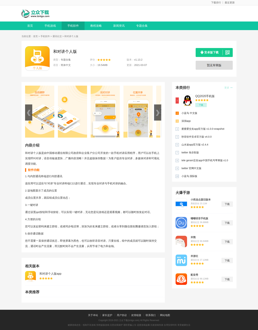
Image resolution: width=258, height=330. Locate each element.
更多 (228, 87)
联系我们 (151, 315)
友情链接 (136, 315)
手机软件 (73, 25)
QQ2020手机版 (205, 96)
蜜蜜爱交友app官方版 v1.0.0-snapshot (202, 128)
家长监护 (107, 315)
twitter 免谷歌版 (190, 152)
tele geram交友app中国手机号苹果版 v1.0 (204, 160)
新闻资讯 (119, 25)
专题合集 (142, 25)
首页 (30, 25)
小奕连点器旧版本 (201, 199)
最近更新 (230, 2)
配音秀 (194, 274)
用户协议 (122, 315)
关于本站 (93, 315)
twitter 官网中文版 (191, 168)
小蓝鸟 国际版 (189, 176)
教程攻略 (96, 25)
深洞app (186, 120)
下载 (201, 105)
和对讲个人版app (50, 273)
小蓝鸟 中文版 (189, 113)
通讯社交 (57, 36)
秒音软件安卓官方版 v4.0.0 (196, 136)
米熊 (193, 237)
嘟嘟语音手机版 (199, 218)
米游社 (194, 256)
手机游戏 (50, 25)
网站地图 (165, 315)
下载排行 (216, 2)
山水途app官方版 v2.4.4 (194, 144)
